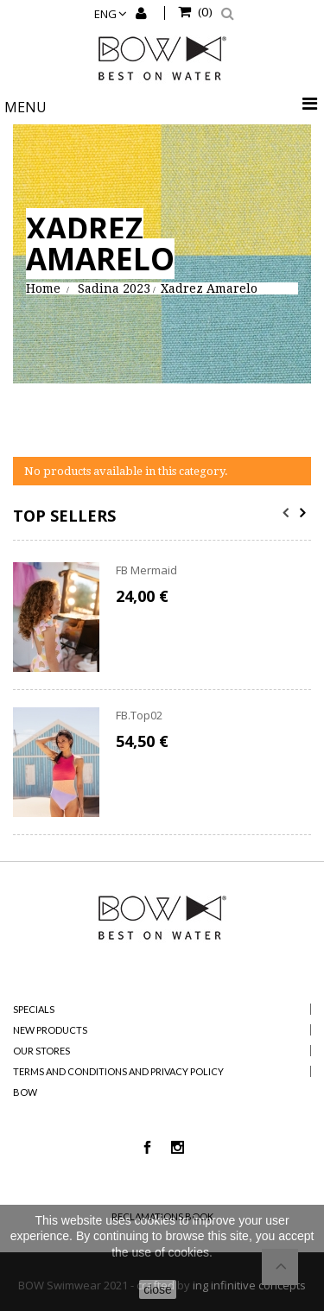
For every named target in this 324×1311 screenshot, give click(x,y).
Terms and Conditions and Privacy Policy (118, 1071)
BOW (25, 1092)
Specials (33, 1009)
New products (50, 1030)
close (157, 1289)
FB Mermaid (146, 570)
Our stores (41, 1050)
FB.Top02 (139, 715)
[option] (162, 698)
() (204, 11)
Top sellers (64, 515)
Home (43, 288)
